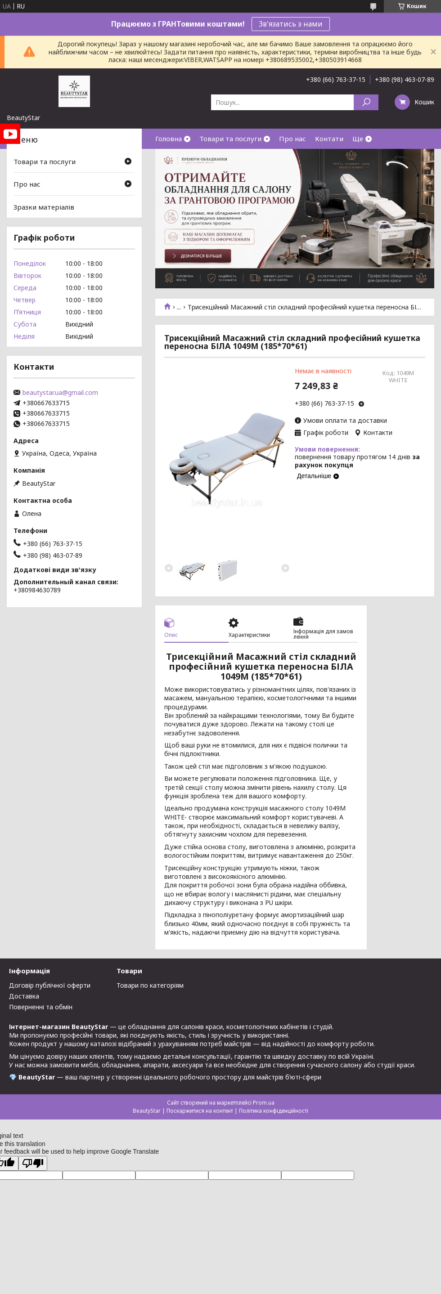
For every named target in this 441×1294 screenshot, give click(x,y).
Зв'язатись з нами (291, 24)
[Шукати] (366, 102)
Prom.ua (263, 1102)
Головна (168, 138)
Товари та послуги (230, 138)
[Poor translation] (32, 1163)
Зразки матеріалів (44, 206)
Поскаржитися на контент (199, 1111)
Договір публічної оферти (49, 985)
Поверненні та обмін (40, 1007)
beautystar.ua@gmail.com (60, 393)
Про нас (292, 138)
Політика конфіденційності (273, 1111)
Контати (329, 138)
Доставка (24, 996)
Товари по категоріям (150, 985)
